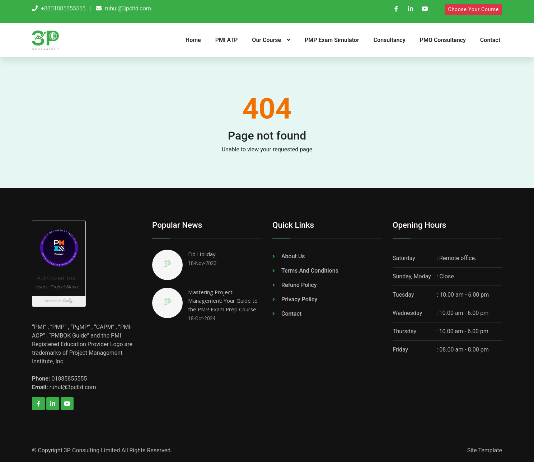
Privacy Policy (299, 299)
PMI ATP (226, 40)
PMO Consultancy (443, 40)
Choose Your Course (473, 9)
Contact (490, 40)
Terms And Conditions (309, 270)
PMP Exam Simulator (332, 40)
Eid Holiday (202, 254)
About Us (293, 256)
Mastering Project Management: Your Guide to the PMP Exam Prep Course (224, 300)
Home (193, 40)
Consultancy (390, 40)
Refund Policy (299, 285)
